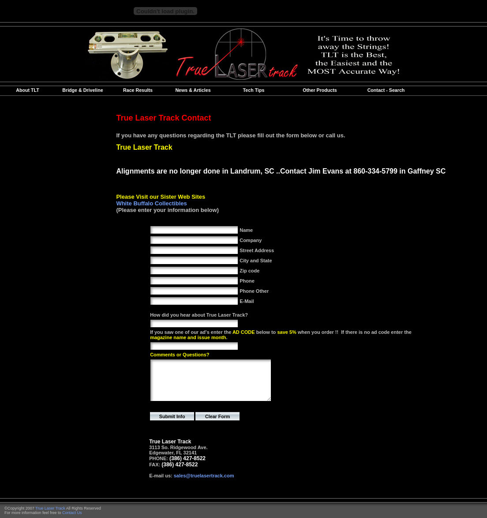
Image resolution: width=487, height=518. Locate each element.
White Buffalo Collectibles (151, 203)
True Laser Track (50, 508)
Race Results (138, 90)
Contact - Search (386, 90)
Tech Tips (254, 90)
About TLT (27, 90)
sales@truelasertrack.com (204, 475)
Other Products (320, 90)
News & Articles (192, 90)
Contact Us (72, 512)
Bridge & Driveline (82, 90)
